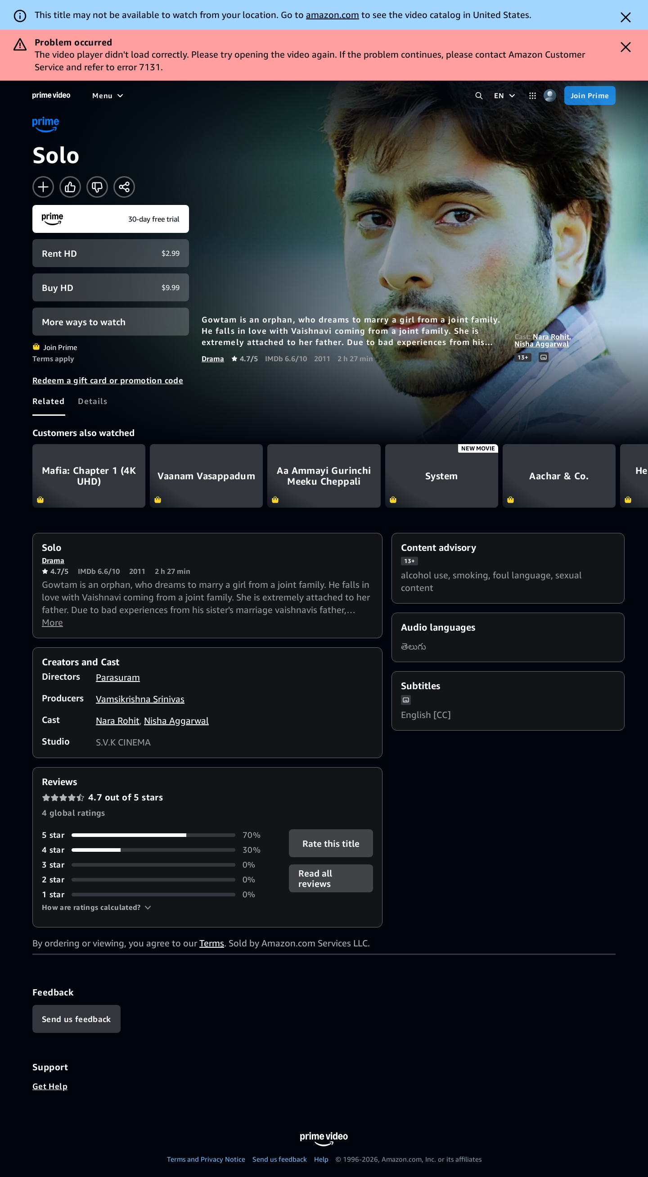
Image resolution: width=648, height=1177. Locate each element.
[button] (96, 907)
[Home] (51, 95)
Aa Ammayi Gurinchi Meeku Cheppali (323, 476)
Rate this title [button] (331, 843)
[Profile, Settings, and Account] (550, 95)
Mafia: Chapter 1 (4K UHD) (88, 476)
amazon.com (332, 14)
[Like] (70, 187)
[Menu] (109, 95)
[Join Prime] (590, 95)
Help (321, 1159)
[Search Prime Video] (479, 95)
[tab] (48, 401)
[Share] (124, 187)
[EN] (505, 95)
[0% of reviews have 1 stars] (154, 894)
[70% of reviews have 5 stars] (154, 835)
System (441, 476)
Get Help (50, 1086)
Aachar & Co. (559, 476)
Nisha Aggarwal (541, 343)
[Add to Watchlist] (43, 187)
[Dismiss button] (625, 17)
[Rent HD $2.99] (110, 253)
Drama (213, 358)
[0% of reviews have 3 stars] (154, 864)
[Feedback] (76, 1019)
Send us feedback (279, 1159)
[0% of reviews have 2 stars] (154, 879)
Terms (211, 943)
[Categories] (532, 95)
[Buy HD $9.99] (110, 287)
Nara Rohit (551, 336)
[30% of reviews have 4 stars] (154, 849)
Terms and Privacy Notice (206, 1159)
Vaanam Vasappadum (206, 476)
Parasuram (118, 677)
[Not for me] (97, 187)
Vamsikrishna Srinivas (140, 699)
